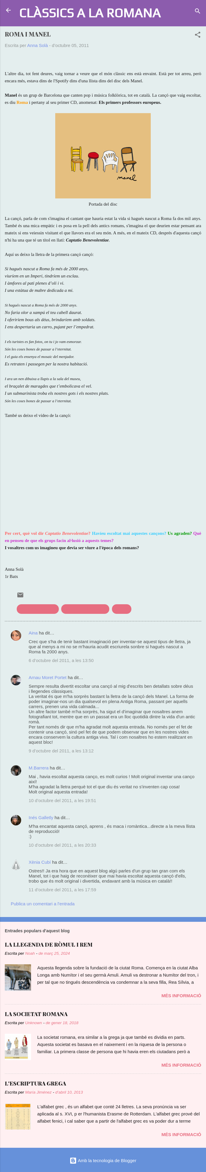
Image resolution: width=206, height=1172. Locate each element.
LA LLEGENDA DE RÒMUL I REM (49, 944)
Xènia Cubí (40, 862)
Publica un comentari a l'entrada (43, 903)
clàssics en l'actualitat (85, 608)
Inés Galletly (41, 817)
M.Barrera (39, 767)
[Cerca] (197, 12)
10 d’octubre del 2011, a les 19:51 (62, 800)
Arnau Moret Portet (48, 677)
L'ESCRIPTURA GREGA (35, 1083)
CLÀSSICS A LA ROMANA (90, 12)
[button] (197, 35)
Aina (33, 632)
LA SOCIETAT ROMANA (36, 1014)
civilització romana (37, 608)
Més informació (181, 995)
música (122, 608)
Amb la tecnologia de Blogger (103, 1160)
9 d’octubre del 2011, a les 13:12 (61, 750)
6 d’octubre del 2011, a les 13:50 (61, 660)
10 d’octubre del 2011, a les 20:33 (62, 845)
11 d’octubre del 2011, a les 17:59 (62, 889)
